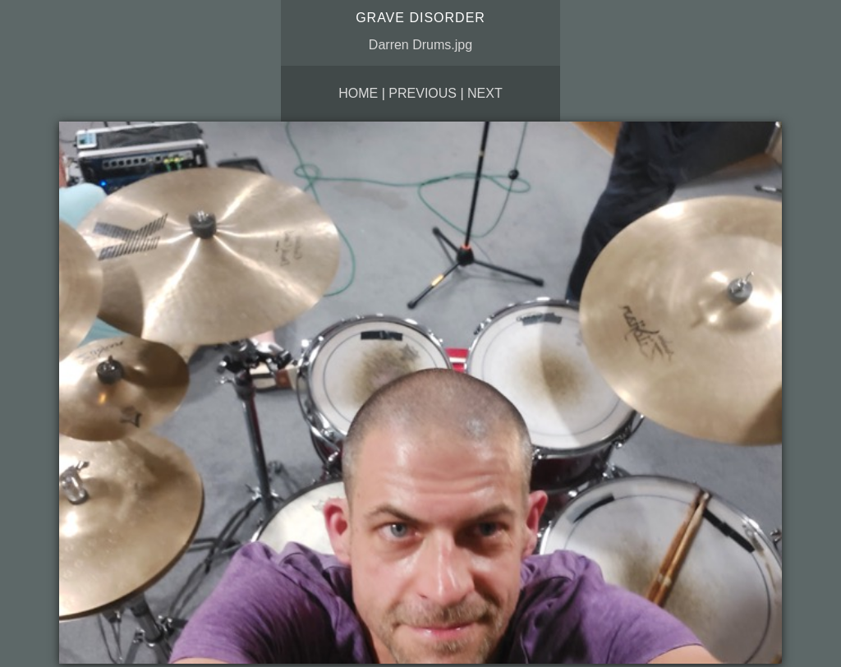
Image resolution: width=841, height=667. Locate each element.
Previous (422, 93)
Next (485, 93)
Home (358, 93)
